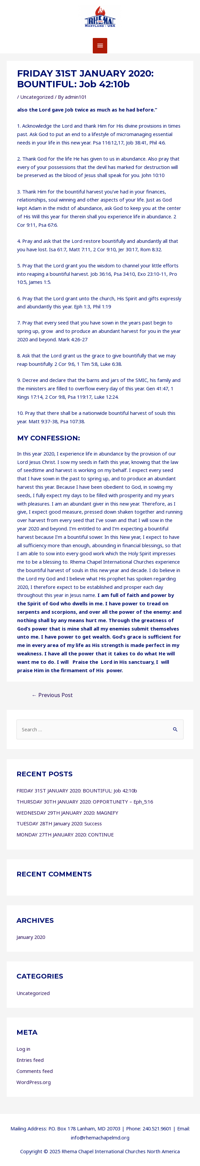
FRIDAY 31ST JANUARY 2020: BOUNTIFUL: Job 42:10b (76, 790)
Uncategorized (36, 96)
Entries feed (30, 1059)
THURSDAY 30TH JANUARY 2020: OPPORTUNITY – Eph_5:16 (84, 801)
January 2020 (30, 937)
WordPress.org (33, 1082)
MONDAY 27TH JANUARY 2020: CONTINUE (65, 834)
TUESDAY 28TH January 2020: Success (59, 823)
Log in (23, 1048)
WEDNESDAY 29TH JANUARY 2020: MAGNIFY (67, 812)
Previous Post (52, 695)
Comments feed (34, 1071)
